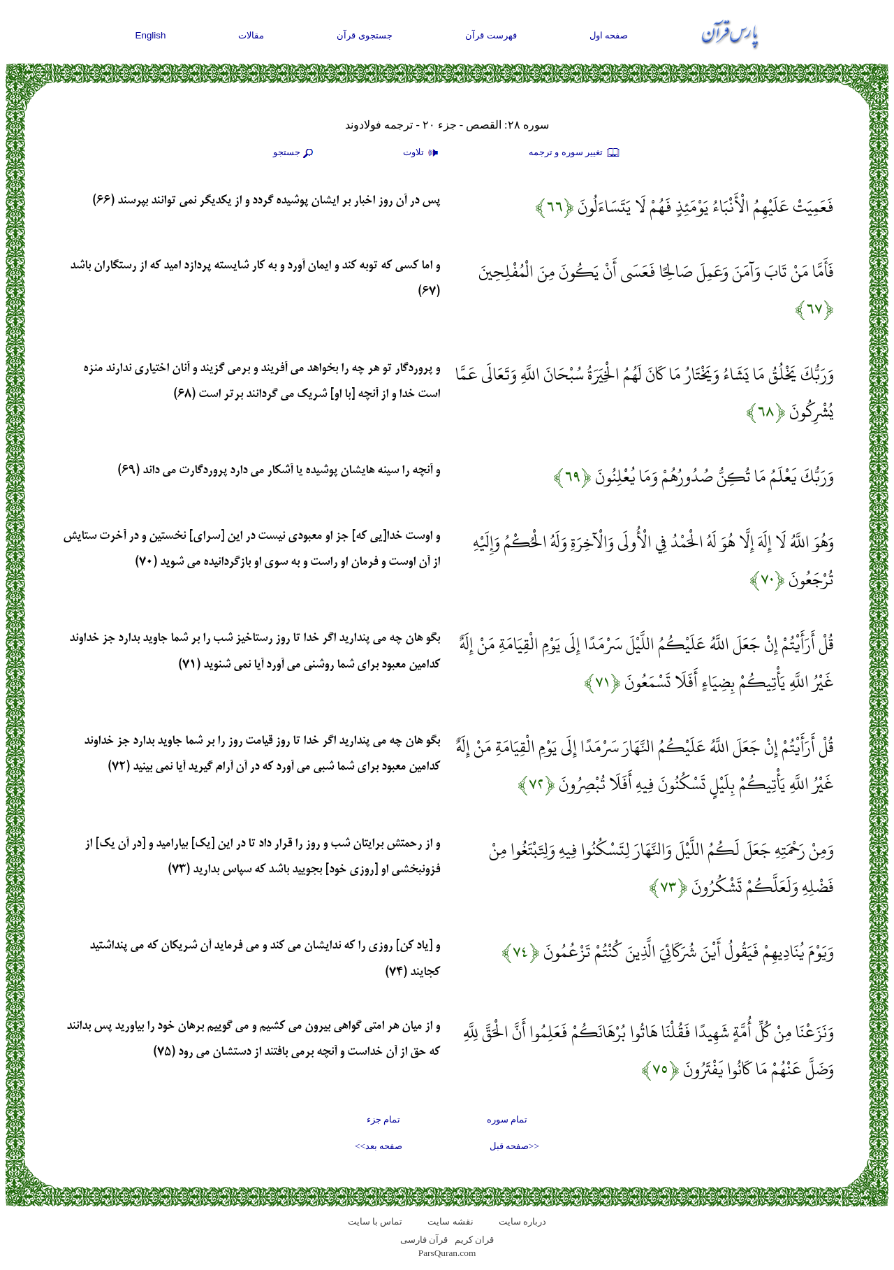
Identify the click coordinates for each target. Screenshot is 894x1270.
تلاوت (422, 153)
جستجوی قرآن (365, 35)
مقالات (251, 35)
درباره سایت (522, 1221)
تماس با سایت (375, 1221)
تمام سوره (507, 1119)
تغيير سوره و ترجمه (575, 153)
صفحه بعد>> (378, 1146)
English (150, 35)
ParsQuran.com (447, 1253)
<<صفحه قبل (514, 1146)
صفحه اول (609, 35)
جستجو (294, 153)
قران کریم (474, 1239)
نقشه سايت (450, 1221)
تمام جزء (383, 1119)
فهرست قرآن (491, 35)
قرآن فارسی (424, 1239)
